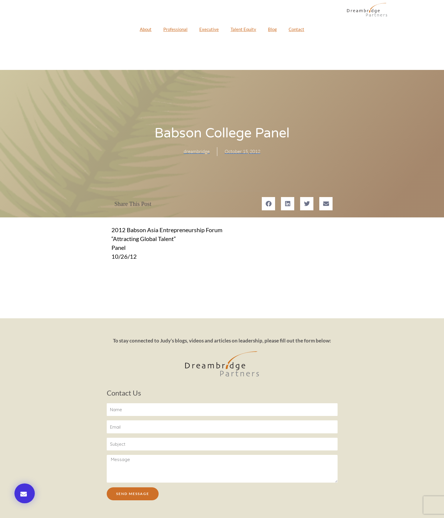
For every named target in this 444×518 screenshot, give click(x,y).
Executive (209, 29)
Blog (272, 29)
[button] (24, 493)
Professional (175, 29)
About (146, 29)
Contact (296, 29)
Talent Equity (243, 29)
